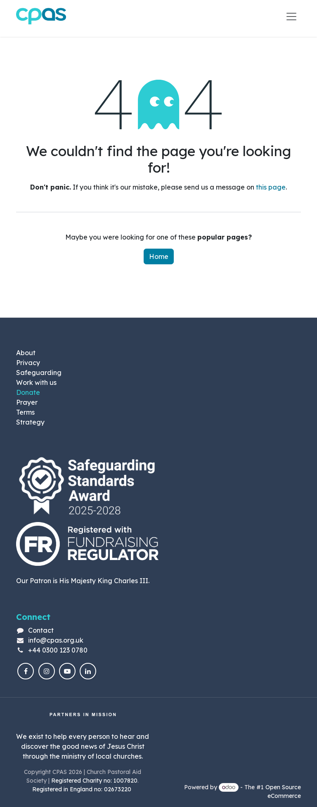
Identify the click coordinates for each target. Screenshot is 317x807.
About (25, 353)
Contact (41, 630)
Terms (25, 412)
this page (271, 187)
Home (158, 257)
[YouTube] (67, 671)
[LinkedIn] (88, 671)
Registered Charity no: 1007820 (94, 780)
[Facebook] (25, 671)
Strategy (30, 422)
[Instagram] (46, 671)
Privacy (28, 362)
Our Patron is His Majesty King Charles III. (82, 581)
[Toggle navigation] (291, 16)
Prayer (27, 402)
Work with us (36, 382)
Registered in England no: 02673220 (82, 789)
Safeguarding (39, 372)
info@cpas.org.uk (55, 640)
